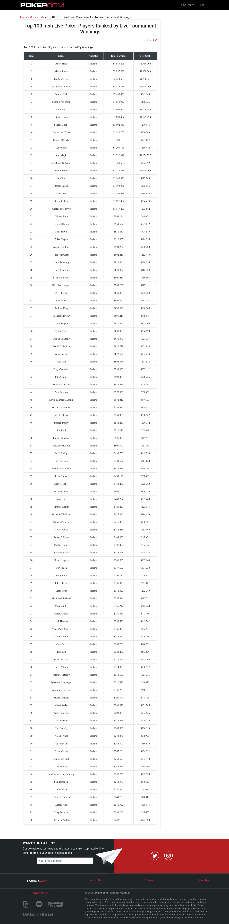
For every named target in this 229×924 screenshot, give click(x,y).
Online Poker (186, 5)
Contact (150, 880)
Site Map (203, 880)
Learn (202, 5)
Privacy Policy (40, 892)
